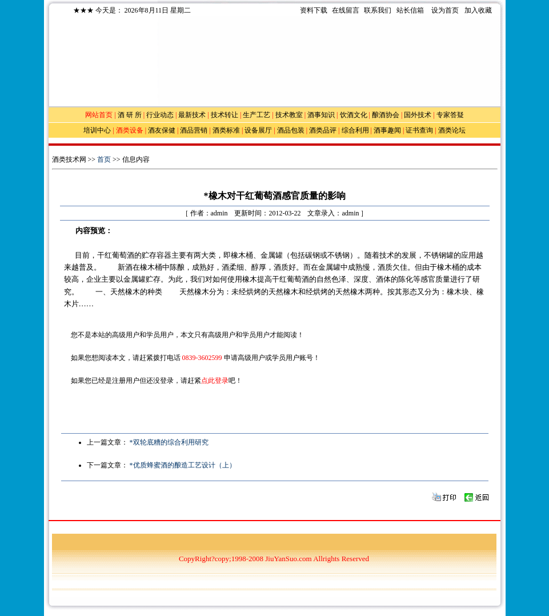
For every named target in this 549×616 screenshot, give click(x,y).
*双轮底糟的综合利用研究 (169, 442)
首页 (104, 159)
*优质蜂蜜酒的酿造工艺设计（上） (183, 465)
